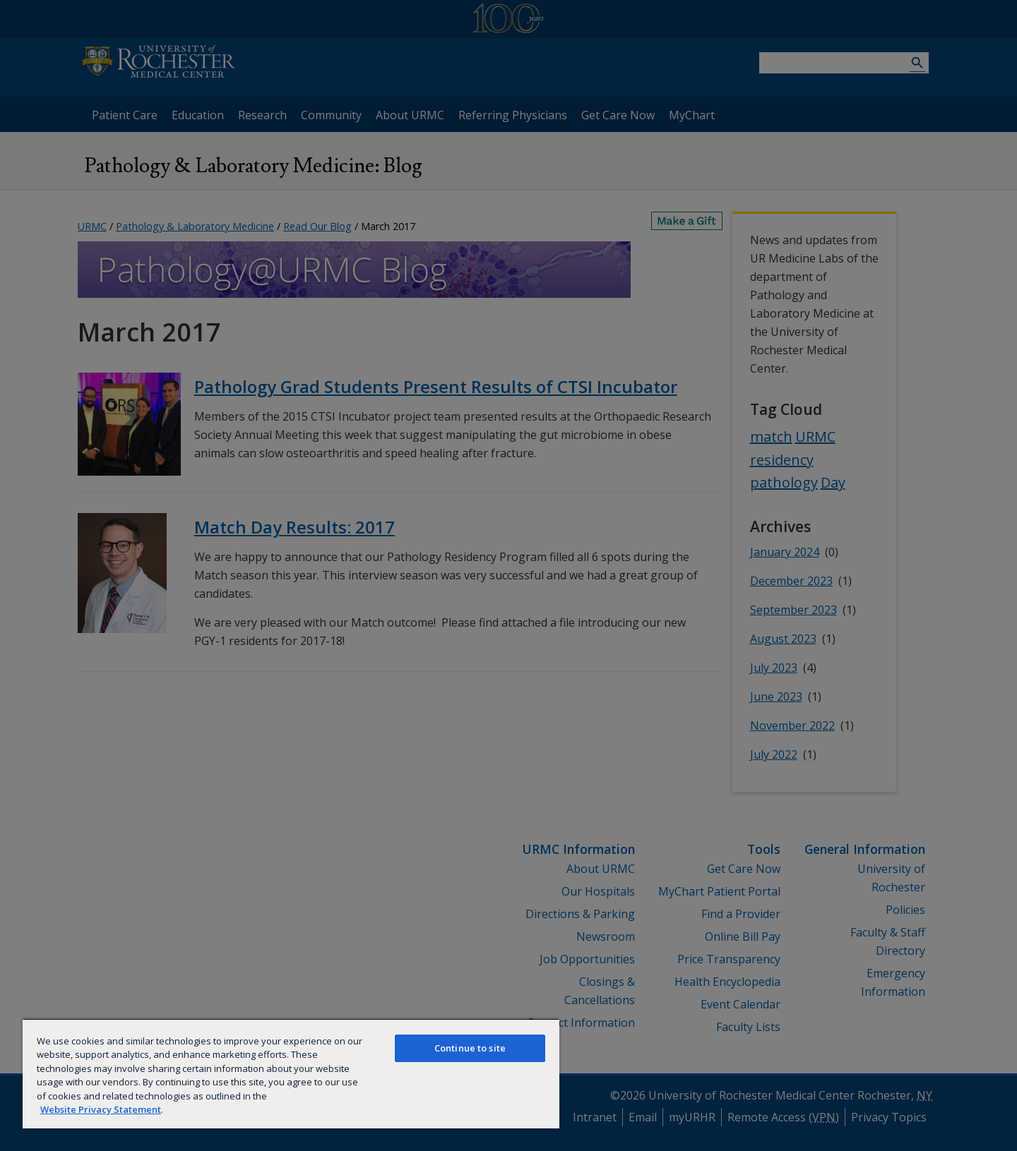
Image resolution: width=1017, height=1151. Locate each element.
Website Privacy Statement (100, 1109)
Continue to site (470, 1048)
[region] (291, 1073)
